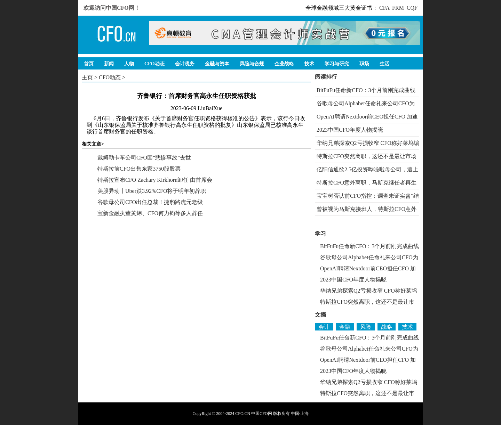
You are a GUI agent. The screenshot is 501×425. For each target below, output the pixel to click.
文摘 (320, 315)
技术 (407, 327)
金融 (344, 327)
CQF (412, 8)
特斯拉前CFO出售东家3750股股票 (139, 169)
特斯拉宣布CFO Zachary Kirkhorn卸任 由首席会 (154, 180)
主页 (87, 77)
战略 (386, 327)
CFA (384, 8)
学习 (320, 234)
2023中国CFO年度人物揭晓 (350, 130)
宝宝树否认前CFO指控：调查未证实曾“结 (368, 196)
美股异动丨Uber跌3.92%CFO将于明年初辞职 (151, 191)
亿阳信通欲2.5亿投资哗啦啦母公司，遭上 (367, 169)
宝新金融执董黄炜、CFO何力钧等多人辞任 (150, 213)
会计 (323, 327)
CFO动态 (110, 77)
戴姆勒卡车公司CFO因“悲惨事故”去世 (144, 158)
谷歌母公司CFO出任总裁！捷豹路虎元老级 (150, 202)
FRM (398, 8)
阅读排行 (326, 77)
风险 (365, 327)
